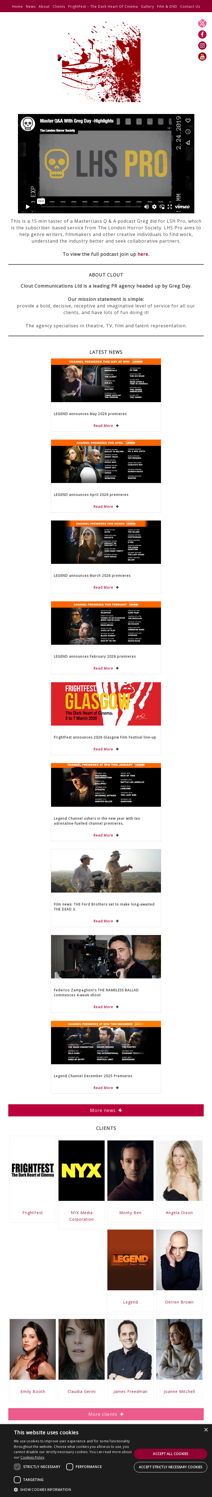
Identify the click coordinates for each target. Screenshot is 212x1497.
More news (103, 1110)
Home (17, 6)
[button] (73, 1489)
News (31, 6)
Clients (59, 6)
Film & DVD (167, 6)
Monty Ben (130, 1212)
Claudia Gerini (82, 1391)
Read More (103, 425)
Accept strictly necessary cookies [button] (170, 1467)
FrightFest (32, 1212)
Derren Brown (179, 1302)
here (142, 254)
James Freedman (130, 1391)
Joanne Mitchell (179, 1391)
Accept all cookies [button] (170, 1453)
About (44, 6)
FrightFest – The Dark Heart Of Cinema (103, 6)
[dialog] (106, 1460)
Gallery (147, 6)
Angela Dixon (179, 1212)
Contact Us (190, 6)
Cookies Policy (32, 1457)
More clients (102, 1414)
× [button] (206, 1430)
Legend (130, 1302)
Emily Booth (32, 1391)
